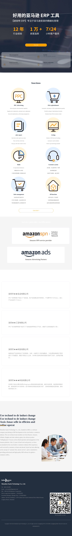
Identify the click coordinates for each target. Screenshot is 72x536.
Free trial (36, 45)
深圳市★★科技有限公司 (18, 349)
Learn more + (36, 210)
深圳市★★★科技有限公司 (19, 380)
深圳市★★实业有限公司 (18, 294)
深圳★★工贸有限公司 (17, 323)
